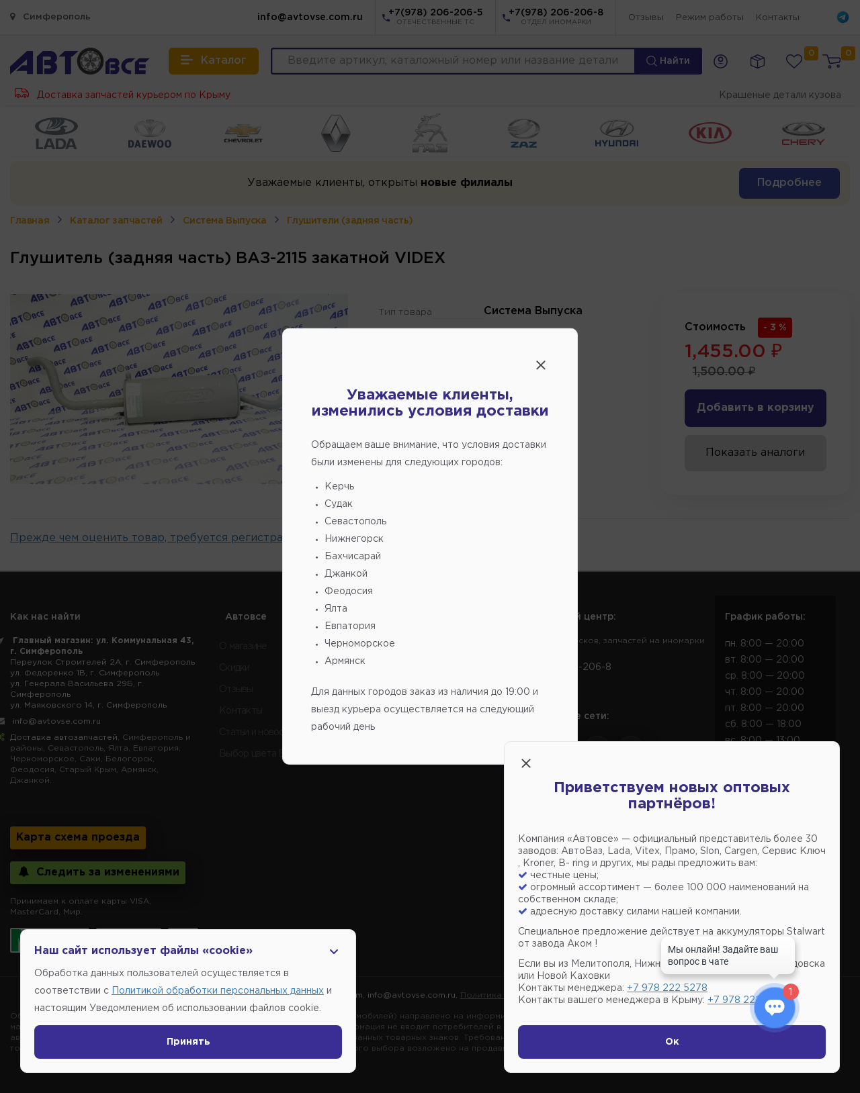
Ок (672, 1042)
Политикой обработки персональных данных (218, 991)
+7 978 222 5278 (667, 988)
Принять (188, 1042)
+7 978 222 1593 (746, 1000)
